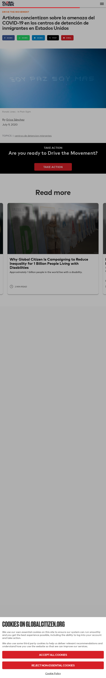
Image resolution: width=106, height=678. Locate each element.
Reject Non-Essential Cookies (53, 665)
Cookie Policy (53, 673)
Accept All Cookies (53, 655)
